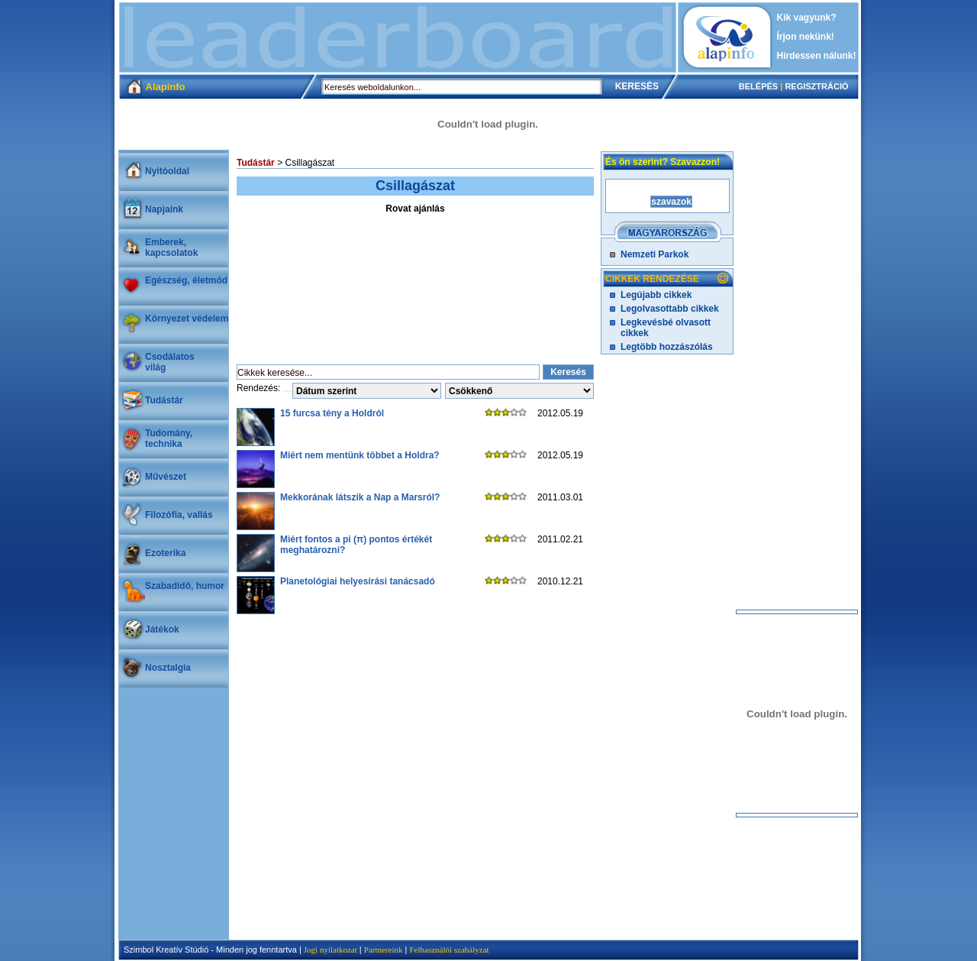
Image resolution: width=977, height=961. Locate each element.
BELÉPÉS (758, 86)
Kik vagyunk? (807, 17)
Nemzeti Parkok (654, 254)
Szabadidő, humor (184, 586)
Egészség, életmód (186, 280)
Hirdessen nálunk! (816, 55)
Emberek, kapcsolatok (171, 247)
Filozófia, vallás (179, 515)
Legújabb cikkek (656, 295)
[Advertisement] (398, 37)
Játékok (162, 629)
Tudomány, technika (168, 438)
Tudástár (164, 400)
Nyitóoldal (167, 171)
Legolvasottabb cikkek (670, 308)
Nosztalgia (168, 667)
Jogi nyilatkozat (330, 949)
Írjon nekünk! (805, 36)
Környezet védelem (186, 318)
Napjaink (164, 209)
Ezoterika (165, 553)
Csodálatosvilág (170, 362)
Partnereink (383, 949)
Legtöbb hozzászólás (667, 346)
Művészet (165, 476)
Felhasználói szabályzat (448, 949)
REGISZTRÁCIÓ (816, 86)
